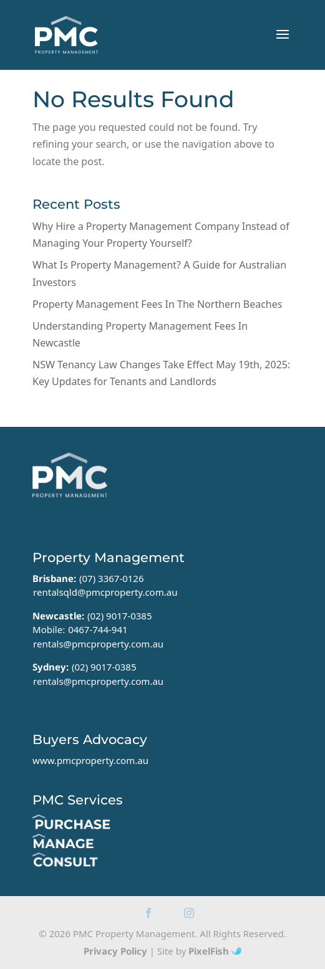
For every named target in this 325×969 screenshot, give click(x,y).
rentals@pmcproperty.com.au (98, 643)
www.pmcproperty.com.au (90, 760)
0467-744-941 (97, 629)
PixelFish (214, 951)
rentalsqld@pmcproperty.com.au (105, 592)
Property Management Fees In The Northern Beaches (157, 304)
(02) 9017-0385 (119, 615)
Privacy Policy (115, 951)
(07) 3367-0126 (111, 578)
